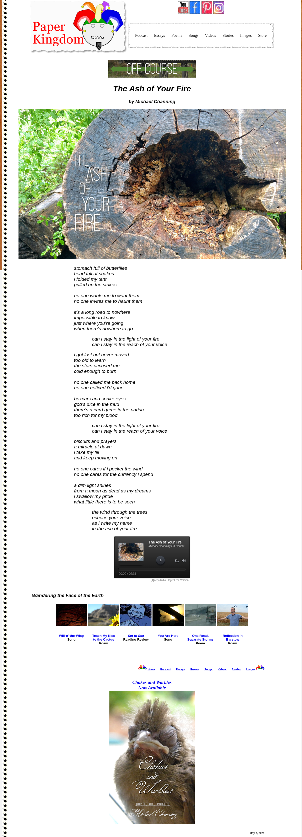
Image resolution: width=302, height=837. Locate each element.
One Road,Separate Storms (200, 637)
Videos (210, 35)
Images (246, 35)
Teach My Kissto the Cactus (103, 637)
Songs (193, 35)
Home (151, 669)
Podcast (141, 35)
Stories (228, 35)
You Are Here (168, 636)
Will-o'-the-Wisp (71, 636)
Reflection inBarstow (233, 637)
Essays (159, 35)
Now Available (152, 685)
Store (262, 35)
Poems (177, 35)
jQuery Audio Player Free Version (170, 580)
